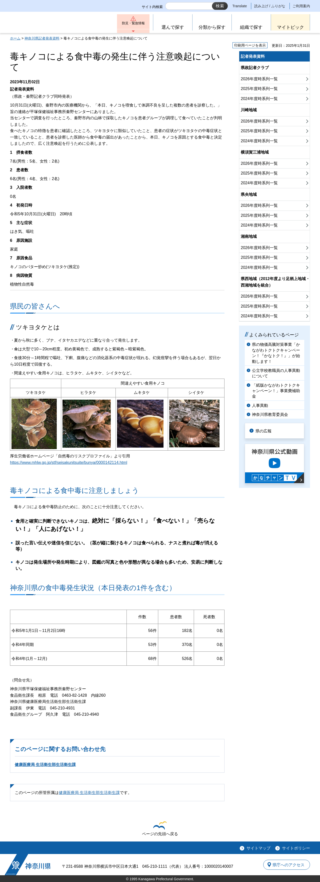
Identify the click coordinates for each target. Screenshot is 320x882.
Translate (239, 6)
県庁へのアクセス (287, 864)
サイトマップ (258, 848)
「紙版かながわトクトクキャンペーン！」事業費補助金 (276, 391)
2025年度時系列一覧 (259, 89)
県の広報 (266, 430)
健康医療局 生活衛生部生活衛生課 (45, 764)
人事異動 (260, 405)
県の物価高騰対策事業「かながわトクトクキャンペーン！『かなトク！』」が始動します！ (276, 352)
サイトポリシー (296, 848)
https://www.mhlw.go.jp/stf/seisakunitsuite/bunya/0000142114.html (68, 462)
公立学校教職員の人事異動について (276, 373)
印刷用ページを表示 (250, 45)
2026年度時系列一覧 (259, 79)
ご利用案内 (301, 6)
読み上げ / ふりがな (269, 6)
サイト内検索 (152, 7)
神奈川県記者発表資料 (42, 38)
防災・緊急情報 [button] (133, 24)
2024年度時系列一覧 (259, 99)
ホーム (15, 38)
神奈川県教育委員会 (270, 414)
